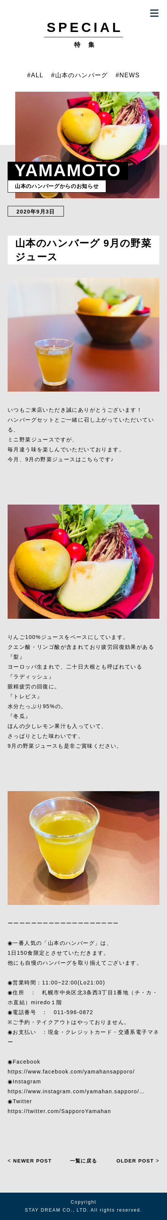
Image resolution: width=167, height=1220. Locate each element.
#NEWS (128, 75)
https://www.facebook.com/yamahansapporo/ (71, 1072)
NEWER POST (30, 1160)
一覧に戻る (83, 1160)
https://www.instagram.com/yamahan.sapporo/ (73, 1091)
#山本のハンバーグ (79, 75)
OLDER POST (137, 1160)
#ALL (35, 75)
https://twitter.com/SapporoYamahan (59, 1111)
